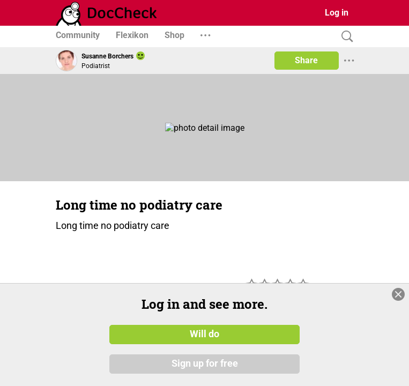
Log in (336, 13)
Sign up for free (205, 364)
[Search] (345, 36)
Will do (204, 334)
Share (306, 60)
